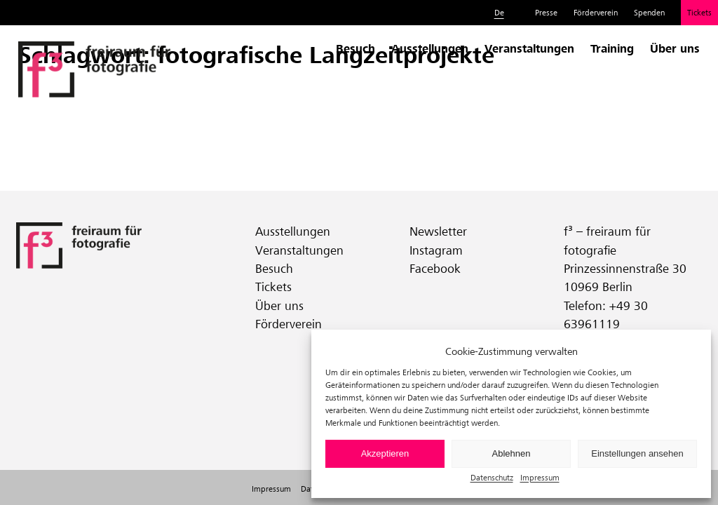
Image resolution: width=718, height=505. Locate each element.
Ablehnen (511, 453)
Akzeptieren (385, 453)
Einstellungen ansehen (637, 453)
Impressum (540, 477)
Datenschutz (491, 477)
